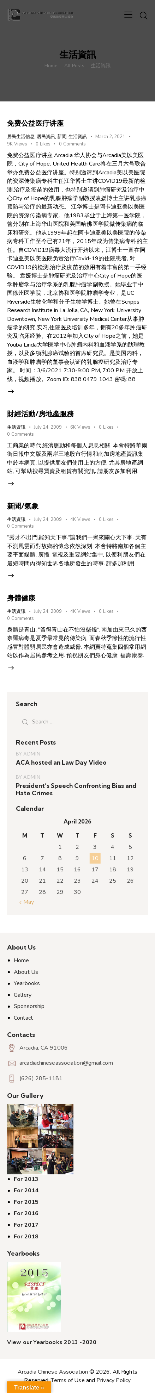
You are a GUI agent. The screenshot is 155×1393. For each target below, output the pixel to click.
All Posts (74, 65)
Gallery (22, 995)
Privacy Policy (113, 1380)
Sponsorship (29, 1006)
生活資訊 (77, 136)
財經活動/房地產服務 (40, 413)
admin (31, 754)
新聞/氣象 (22, 506)
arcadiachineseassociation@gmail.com (66, 1063)
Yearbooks (27, 983)
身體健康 (21, 597)
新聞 (61, 136)
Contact (23, 1018)
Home (51, 66)
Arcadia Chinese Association (53, 1372)
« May (26, 902)
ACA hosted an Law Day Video (61, 762)
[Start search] (143, 15)
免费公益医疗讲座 (35, 123)
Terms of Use (67, 1380)
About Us (26, 972)
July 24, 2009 (48, 427)
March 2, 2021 (110, 136)
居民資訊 (46, 136)
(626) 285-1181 (40, 1078)
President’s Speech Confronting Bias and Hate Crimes (76, 789)
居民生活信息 (21, 136)
